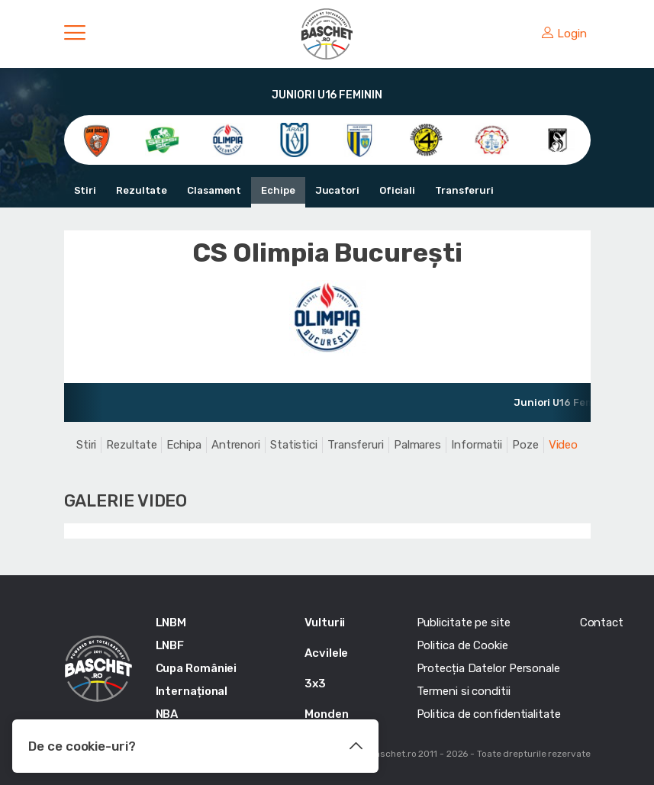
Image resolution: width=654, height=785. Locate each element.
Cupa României (196, 668)
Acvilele (326, 653)
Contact (601, 622)
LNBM (171, 622)
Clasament (214, 190)
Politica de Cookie (462, 645)
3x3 (315, 683)
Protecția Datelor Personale (488, 668)
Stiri (85, 190)
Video (563, 445)
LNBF (170, 645)
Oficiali (397, 190)
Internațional (192, 691)
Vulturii (324, 622)
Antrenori (235, 445)
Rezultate (141, 190)
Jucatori (337, 190)
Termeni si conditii (464, 691)
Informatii (476, 445)
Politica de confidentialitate (489, 714)
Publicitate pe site (464, 622)
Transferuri (464, 190)
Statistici (293, 445)
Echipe (278, 190)
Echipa (183, 445)
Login (564, 33)
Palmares (417, 445)
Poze (525, 445)
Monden (326, 714)
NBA (167, 714)
